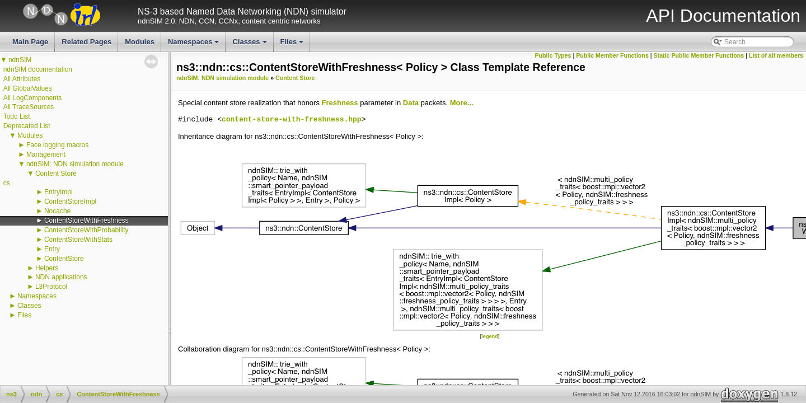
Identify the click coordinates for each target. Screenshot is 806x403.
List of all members (776, 55)
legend (489, 336)
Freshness (340, 103)
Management (45, 154)
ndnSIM (19, 60)
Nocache (57, 211)
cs (6, 183)
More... (462, 103)
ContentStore (64, 259)
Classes (250, 45)
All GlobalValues (27, 88)
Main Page (30, 42)
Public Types (553, 55)
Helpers (46, 268)
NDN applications (61, 277)
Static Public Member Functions (699, 55)
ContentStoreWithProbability (86, 230)
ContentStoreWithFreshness (86, 220)
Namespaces (194, 45)
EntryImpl (58, 192)
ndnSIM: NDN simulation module (75, 164)
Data (411, 103)
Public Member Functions (612, 55)
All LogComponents (32, 98)
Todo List (16, 116)
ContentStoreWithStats (78, 239)
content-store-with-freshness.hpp (292, 120)
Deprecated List (26, 126)
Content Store (56, 173)
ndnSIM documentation (37, 69)
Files (293, 45)
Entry (52, 249)
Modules (139, 42)
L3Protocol (51, 286)
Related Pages (86, 42)
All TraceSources (28, 107)
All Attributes (22, 79)
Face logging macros (57, 145)
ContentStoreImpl (70, 201)
